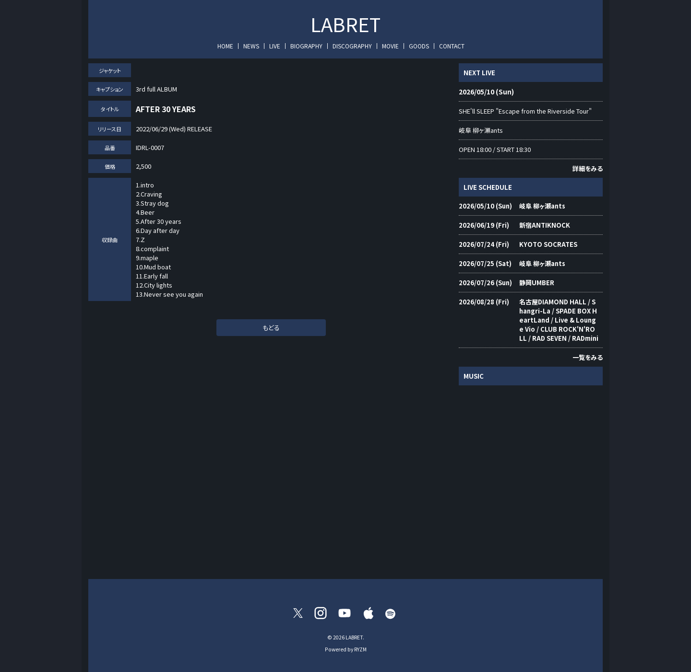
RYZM (360, 649)
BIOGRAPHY (306, 46)
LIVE (274, 46)
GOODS (419, 46)
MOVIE (390, 46)
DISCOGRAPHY (352, 46)
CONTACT (452, 46)
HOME (225, 46)
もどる (271, 327)
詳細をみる (587, 168)
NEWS (251, 46)
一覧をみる (587, 357)
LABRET (345, 24)
